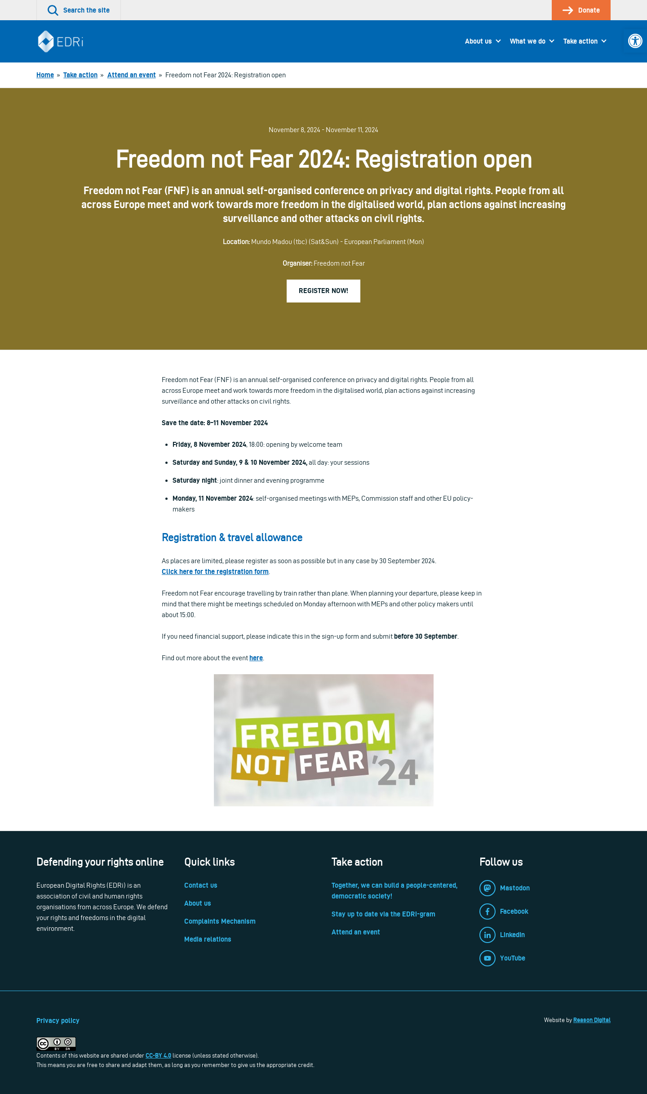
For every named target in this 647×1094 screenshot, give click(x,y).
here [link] (256, 658)
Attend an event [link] (356, 932)
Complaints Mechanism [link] (220, 921)
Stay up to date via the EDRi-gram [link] (383, 914)
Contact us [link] (200, 885)
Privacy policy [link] (58, 1020)
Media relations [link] (207, 939)
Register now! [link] (323, 290)
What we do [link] (527, 41)
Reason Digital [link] (592, 1019)
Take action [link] (580, 41)
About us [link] (478, 41)
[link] (635, 41)
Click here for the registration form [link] (215, 571)
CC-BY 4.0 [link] (158, 1055)
